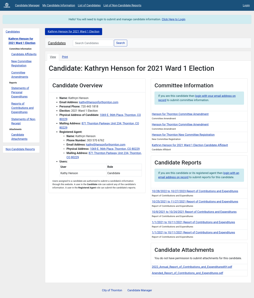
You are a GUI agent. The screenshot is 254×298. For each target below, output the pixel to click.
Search (120, 43)
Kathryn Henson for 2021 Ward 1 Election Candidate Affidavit (190, 145)
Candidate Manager (27, 5)
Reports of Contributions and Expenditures (22, 108)
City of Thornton (112, 290)
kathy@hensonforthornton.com (98, 102)
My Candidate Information (59, 5)
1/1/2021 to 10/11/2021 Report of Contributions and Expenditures (193, 222)
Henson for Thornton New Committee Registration (183, 134)
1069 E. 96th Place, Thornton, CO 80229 (115, 148)
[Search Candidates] (93, 43)
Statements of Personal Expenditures (20, 92)
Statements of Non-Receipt (23, 121)
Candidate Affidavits (24, 54)
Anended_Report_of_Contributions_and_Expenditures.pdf (187, 273)
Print (65, 57)
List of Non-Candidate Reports (122, 5)
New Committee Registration (21, 63)
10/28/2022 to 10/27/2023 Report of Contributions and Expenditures (195, 191)
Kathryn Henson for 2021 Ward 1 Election (21, 41)
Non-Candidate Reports (20, 149)
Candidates (13, 31)
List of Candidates (89, 5)
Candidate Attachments (19, 137)
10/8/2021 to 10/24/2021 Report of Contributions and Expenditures (194, 211)
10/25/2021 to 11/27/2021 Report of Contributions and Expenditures (195, 201)
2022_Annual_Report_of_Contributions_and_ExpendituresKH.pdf (192, 267)
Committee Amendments (19, 75)
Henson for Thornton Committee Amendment (180, 114)
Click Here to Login (173, 19)
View (53, 57)
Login (246, 5)
